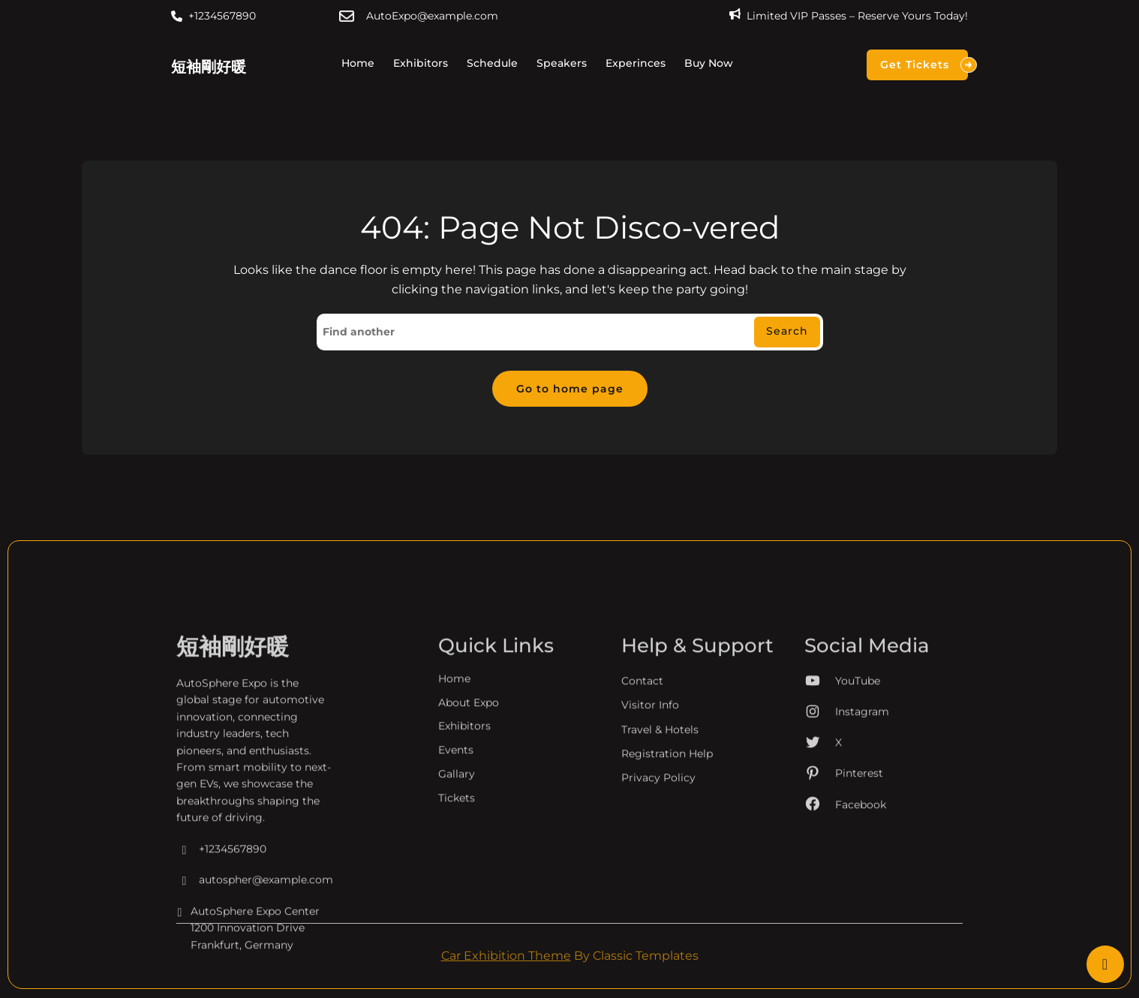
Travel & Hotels (660, 822)
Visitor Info (650, 798)
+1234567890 (222, 16)
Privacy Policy (658, 871)
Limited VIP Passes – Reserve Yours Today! (857, 16)
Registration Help (667, 847)
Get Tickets (924, 65)
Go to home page (570, 389)
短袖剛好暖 (208, 67)
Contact (642, 774)
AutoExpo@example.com (432, 16)
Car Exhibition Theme (506, 957)
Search (787, 331)
